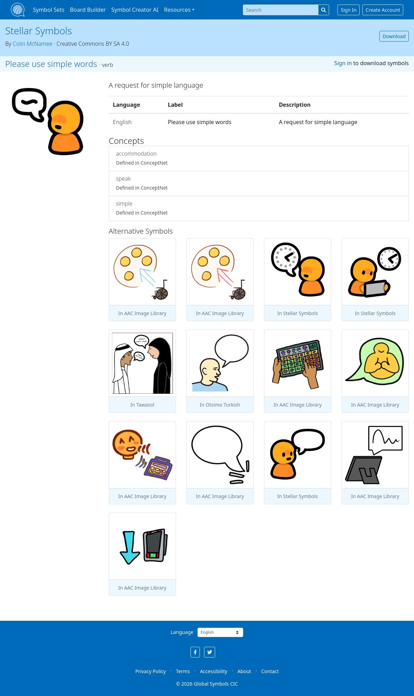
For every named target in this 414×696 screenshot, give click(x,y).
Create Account (382, 10)
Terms (183, 671)
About (244, 671)
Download (394, 36)
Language (182, 632)
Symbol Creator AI (134, 10)
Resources (177, 10)
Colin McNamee (32, 43)
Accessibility (213, 671)
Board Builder (88, 10)
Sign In (348, 10)
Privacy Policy (150, 671)
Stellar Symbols (38, 30)
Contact (270, 671)
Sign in (343, 63)
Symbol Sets (48, 10)
